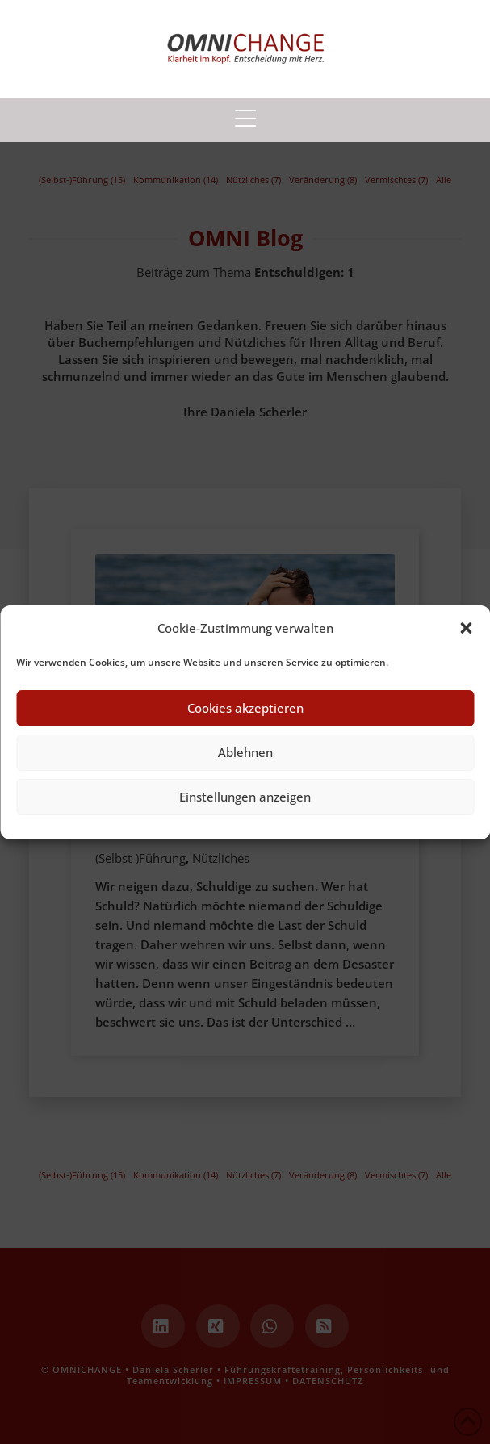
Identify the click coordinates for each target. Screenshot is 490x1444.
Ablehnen (245, 752)
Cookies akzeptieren (245, 708)
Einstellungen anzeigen (245, 797)
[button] (466, 628)
